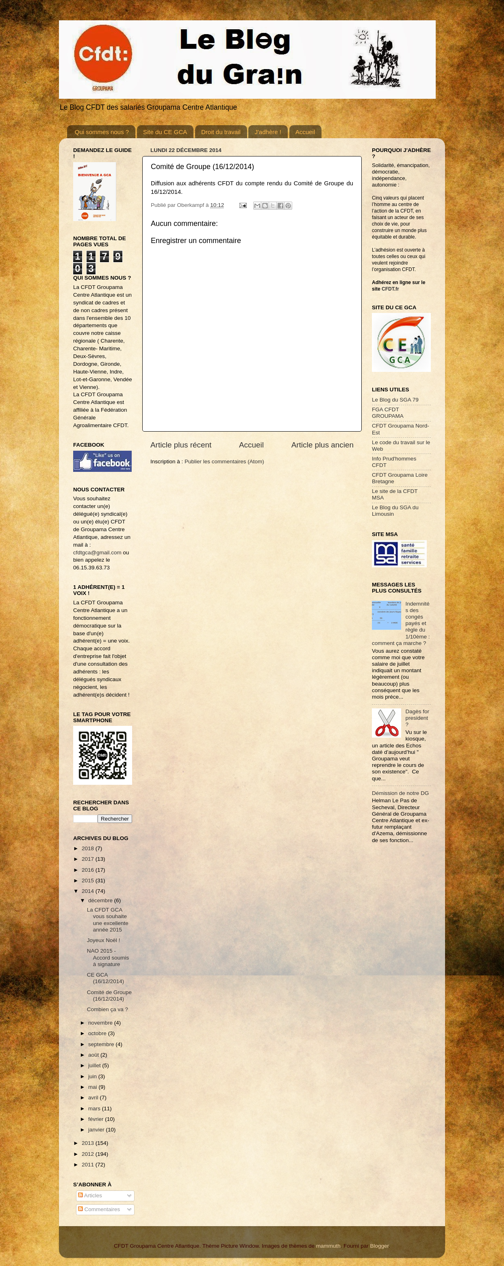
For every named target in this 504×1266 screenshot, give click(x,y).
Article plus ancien (322, 445)
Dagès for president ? (417, 717)
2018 (89, 848)
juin (93, 1076)
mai (93, 1087)
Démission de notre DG (400, 793)
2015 (89, 880)
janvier (97, 1130)
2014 (89, 891)
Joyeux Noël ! (103, 940)
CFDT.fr (390, 289)
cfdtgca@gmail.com (97, 552)
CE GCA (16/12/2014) (105, 978)
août (94, 1055)
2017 (89, 859)
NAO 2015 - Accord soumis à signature (108, 957)
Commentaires (99, 1209)
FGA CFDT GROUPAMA (388, 412)
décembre (101, 900)
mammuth (328, 1246)
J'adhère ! (267, 131)
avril (94, 1097)
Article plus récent (180, 445)
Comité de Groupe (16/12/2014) (109, 995)
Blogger (379, 1246)
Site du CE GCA (165, 131)
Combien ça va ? (107, 1009)
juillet (95, 1065)
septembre (102, 1044)
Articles (90, 1195)
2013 (89, 1143)
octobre (98, 1033)
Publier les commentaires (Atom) (224, 461)
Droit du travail (221, 131)
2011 (89, 1165)
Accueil (305, 131)
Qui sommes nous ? (102, 131)
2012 (89, 1154)
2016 (89, 870)
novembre (101, 1023)
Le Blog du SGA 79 (395, 400)
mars (95, 1108)
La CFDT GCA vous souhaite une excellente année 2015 (107, 920)
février (96, 1119)
